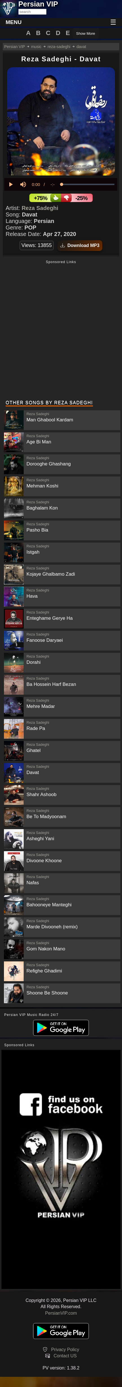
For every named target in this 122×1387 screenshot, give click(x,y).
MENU (14, 22)
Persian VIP (14, 46)
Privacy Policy (65, 1349)
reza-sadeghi (59, 46)
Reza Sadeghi (40, 208)
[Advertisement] (61, 331)
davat (81, 46)
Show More (85, 33)
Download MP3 (79, 245)
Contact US (65, 1355)
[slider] (88, 184)
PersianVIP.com (61, 1313)
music (36, 46)
